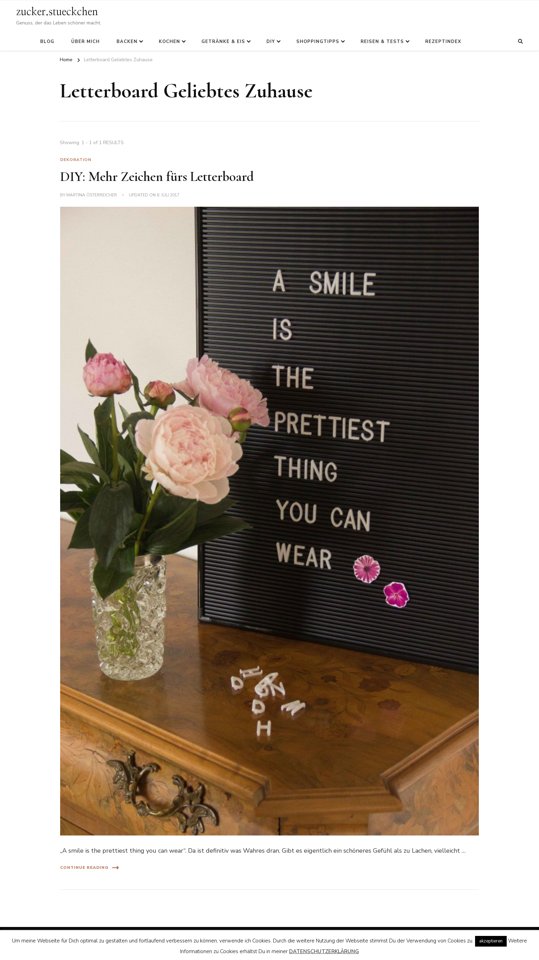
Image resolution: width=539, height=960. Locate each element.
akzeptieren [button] (491, 941)
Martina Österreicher (91, 195)
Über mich (85, 42)
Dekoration (75, 159)
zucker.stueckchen (57, 12)
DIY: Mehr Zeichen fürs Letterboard (157, 176)
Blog (47, 42)
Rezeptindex (443, 42)
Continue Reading (89, 867)
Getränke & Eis (223, 42)
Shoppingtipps (317, 42)
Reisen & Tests (382, 42)
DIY (270, 42)
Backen (127, 42)
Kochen (169, 42)
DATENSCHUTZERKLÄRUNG (324, 951)
